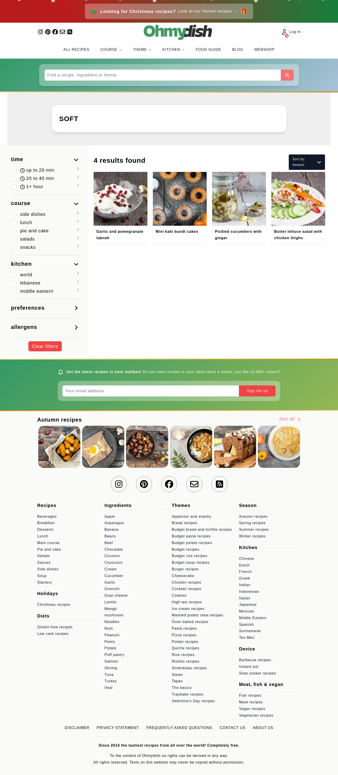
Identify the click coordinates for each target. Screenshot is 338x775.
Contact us (233, 728)
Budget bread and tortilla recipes (202, 529)
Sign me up (257, 391)
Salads (43, 556)
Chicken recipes (186, 582)
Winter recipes (252, 536)
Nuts (109, 628)
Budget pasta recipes (191, 536)
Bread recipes (184, 523)
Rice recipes (183, 655)
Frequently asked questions (179, 728)
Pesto (110, 642)
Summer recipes (254, 529)
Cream (111, 569)
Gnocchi (112, 589)
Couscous (114, 562)
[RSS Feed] (70, 32)
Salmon (111, 661)
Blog (237, 49)
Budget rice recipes (190, 556)
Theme (142, 49)
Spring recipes (252, 523)
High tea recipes (187, 602)
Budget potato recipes (192, 543)
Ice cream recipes (188, 609)
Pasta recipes (184, 628)
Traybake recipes (187, 694)
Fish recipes (250, 695)
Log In (291, 32)
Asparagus (114, 523)
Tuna (109, 675)
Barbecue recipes (255, 660)
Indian (245, 585)
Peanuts (112, 635)
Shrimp (111, 668)
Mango (111, 609)
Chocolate (114, 549)
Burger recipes (185, 569)
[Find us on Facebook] (55, 32)
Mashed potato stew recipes (197, 615)
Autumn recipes (253, 516)
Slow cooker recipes (257, 673)
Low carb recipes (53, 634)
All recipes (76, 49)
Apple (110, 516)
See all (290, 419)
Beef (109, 543)
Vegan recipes (252, 709)
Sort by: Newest (306, 162)
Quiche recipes (186, 648)
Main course (48, 543)
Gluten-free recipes (55, 627)
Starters (44, 582)
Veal (109, 688)
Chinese (246, 559)
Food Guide (208, 49)
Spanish (246, 624)
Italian (245, 598)
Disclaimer (77, 728)
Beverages (47, 516)
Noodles (112, 622)
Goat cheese (116, 595)
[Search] (287, 75)
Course (111, 49)
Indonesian (249, 591)
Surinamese (250, 631)
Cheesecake (183, 576)
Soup (42, 576)
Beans (110, 536)
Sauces (44, 562)
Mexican (246, 611)
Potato (110, 648)
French (245, 572)
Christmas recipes (53, 605)
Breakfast (46, 523)
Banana (112, 529)
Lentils (111, 602)
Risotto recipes (186, 661)
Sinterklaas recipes (189, 668)
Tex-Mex (246, 638)
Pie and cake (49, 549)
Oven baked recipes (190, 622)
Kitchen (173, 49)
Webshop (264, 49)
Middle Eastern (253, 618)
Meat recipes (251, 702)
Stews (177, 675)
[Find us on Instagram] (40, 32)
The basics (182, 688)
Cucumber (114, 576)
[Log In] (286, 35)
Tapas (177, 681)
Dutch (244, 565)
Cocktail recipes (186, 589)
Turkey (111, 681)
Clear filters (45, 346)
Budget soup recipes (191, 562)
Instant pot (249, 667)
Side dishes (48, 569)
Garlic (110, 582)
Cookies (179, 595)
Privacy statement (118, 728)
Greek (244, 578)
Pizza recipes (184, 635)
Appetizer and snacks (191, 516)
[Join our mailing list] (62, 32)
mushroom (114, 615)
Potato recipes (185, 642)
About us (263, 728)
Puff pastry (114, 655)
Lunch (43, 536)
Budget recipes (186, 549)
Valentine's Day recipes (193, 701)
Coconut (112, 556)
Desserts (45, 529)
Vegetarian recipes (256, 715)
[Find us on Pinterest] (48, 32)
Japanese (248, 605)
